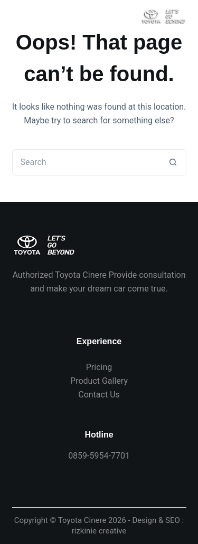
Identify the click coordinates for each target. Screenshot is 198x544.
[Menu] (18, 16)
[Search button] (173, 162)
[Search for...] (86, 162)
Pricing (99, 367)
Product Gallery (99, 381)
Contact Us (99, 395)
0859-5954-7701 (99, 456)
